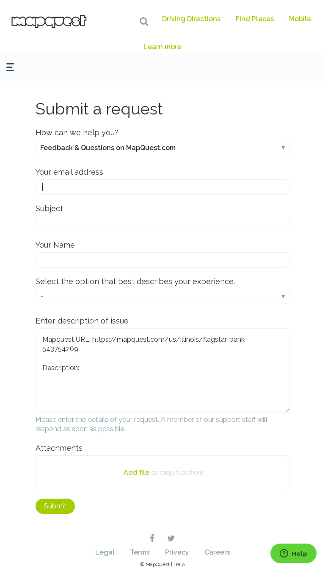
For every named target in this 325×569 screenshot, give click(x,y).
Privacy (177, 552)
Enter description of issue (82, 320)
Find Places (255, 19)
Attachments (59, 447)
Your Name (55, 244)
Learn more (162, 47)
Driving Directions (191, 19)
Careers (217, 552)
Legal (105, 552)
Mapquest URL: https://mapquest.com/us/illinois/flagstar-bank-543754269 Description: (162, 370)
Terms (140, 552)
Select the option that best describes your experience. (135, 281)
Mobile (300, 19)
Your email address (69, 171)
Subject (49, 208)
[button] (143, 21)
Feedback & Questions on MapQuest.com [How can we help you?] (108, 148)
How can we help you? (77, 132)
